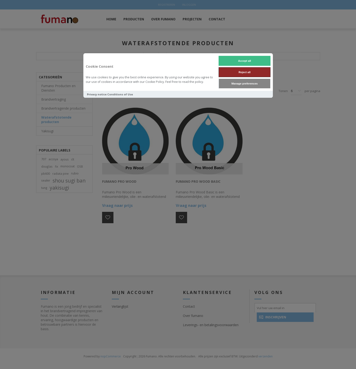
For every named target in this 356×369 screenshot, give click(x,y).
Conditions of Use (120, 94)
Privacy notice (97, 94)
